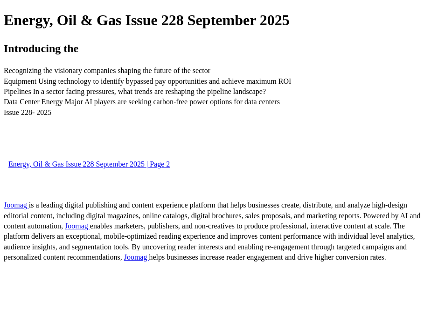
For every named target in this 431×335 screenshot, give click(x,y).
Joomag (16, 205)
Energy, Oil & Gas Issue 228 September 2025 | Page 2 (89, 164)
